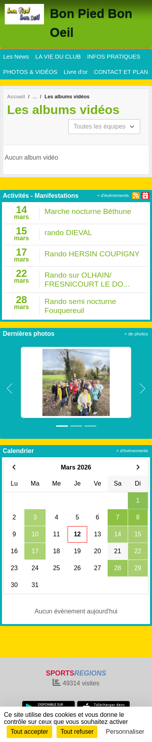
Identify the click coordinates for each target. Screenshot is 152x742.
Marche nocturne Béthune (87, 211)
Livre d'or (76, 71)
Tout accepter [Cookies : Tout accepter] (29, 731)
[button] (9, 389)
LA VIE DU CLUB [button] (58, 56)
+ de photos (136, 333)
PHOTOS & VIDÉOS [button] (30, 71)
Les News (16, 56)
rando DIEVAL (68, 232)
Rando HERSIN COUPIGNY (91, 254)
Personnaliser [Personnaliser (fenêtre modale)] (125, 731)
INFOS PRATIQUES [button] (114, 56)
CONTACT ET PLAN (121, 71)
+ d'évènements (113, 195)
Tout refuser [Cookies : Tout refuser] (76, 731)
